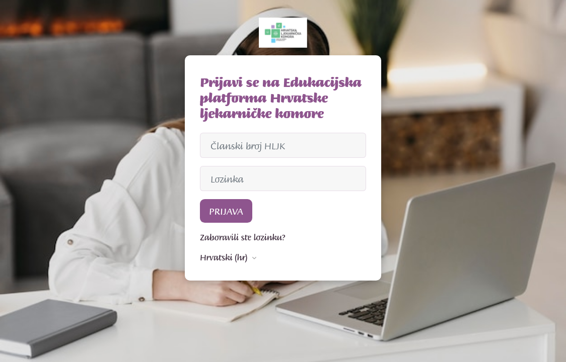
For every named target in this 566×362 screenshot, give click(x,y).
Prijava (226, 211)
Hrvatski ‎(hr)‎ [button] (225, 257)
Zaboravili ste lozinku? (243, 237)
